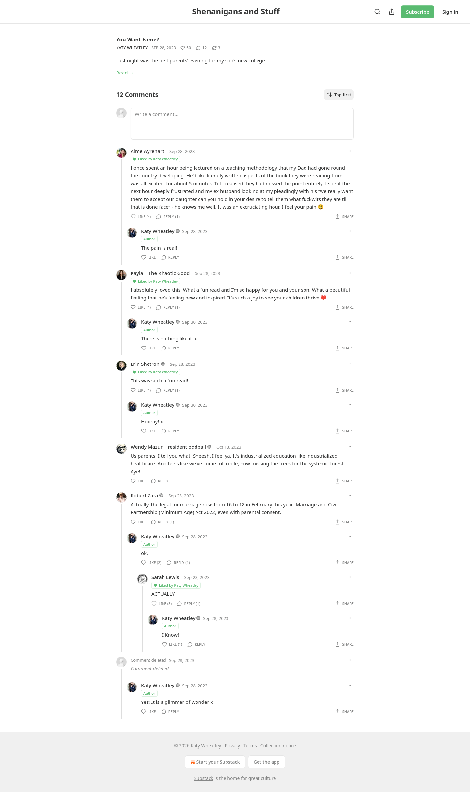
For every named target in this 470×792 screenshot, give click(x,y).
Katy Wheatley (132, 48)
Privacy (232, 745)
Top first (338, 95)
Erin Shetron (145, 364)
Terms (250, 745)
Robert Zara (144, 495)
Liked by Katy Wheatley (155, 158)
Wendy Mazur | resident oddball (168, 447)
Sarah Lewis (165, 577)
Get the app (267, 762)
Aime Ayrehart (147, 151)
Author (149, 238)
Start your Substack (214, 762)
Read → (125, 72)
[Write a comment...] (242, 123)
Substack (203, 778)
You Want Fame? (137, 39)
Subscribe (417, 11)
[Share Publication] (391, 11)
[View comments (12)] (201, 48)
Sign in (450, 11)
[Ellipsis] (350, 151)
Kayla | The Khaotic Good (160, 273)
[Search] (377, 11)
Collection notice (278, 745)
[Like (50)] (186, 48)
